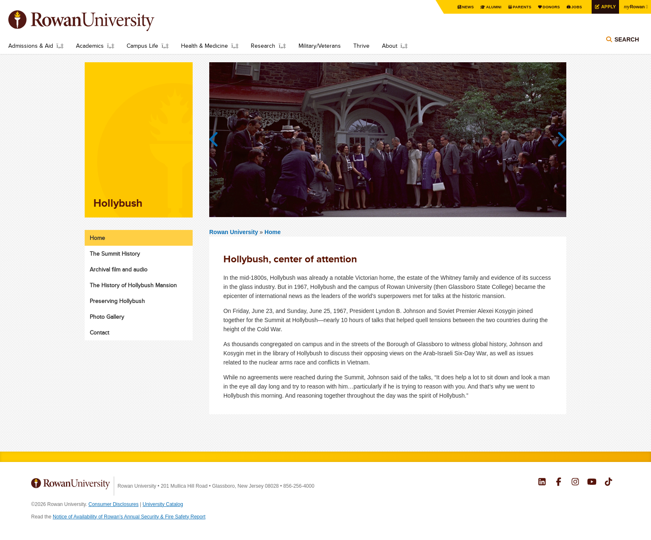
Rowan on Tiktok (608, 482)
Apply (605, 7)
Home (272, 232)
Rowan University (93, 20)
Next (558, 139)
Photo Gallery (107, 317)
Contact (99, 332)
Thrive (361, 46)
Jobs (572, 7)
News (456, 7)
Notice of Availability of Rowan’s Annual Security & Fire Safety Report (129, 517)
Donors (545, 7)
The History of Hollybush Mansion (133, 285)
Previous (217, 139)
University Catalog (163, 504)
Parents (514, 7)
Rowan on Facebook (558, 482)
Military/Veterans (320, 46)
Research (263, 46)
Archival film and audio (118, 269)
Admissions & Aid (30, 46)
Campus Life (142, 46)
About (389, 46)
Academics (90, 46)
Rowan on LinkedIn (542, 482)
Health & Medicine (204, 46)
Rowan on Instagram (575, 482)
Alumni (484, 7)
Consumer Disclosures (113, 504)
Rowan (633, 6)
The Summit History (115, 253)
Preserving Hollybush (117, 301)
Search (626, 42)
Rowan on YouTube (592, 482)
